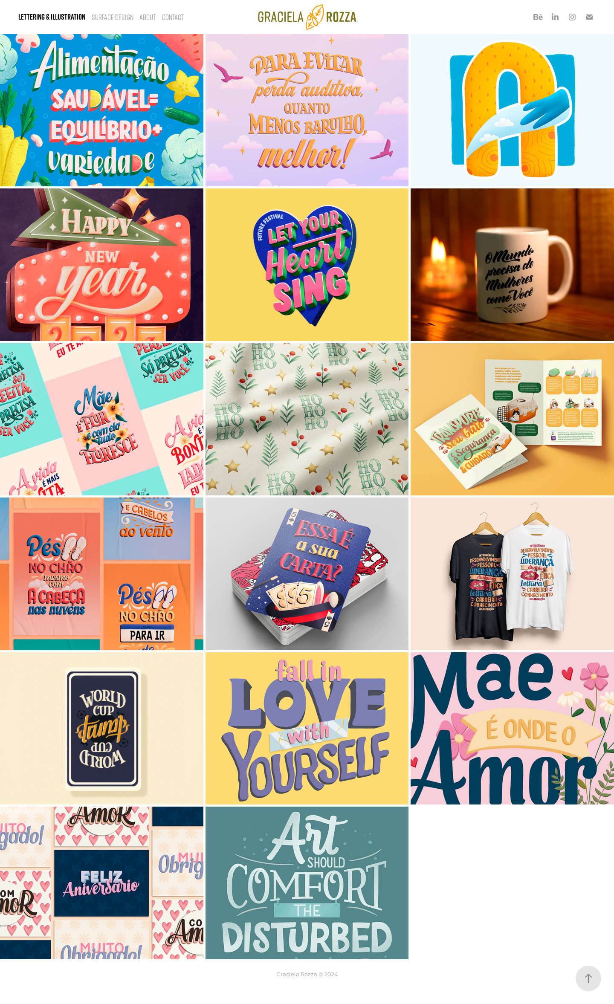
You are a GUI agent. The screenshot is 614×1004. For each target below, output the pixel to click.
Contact (173, 17)
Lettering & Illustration (51, 17)
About (147, 17)
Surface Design (112, 17)
